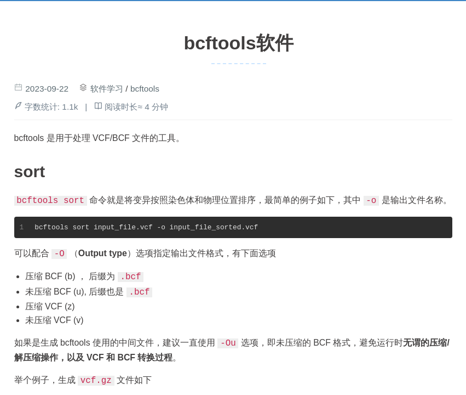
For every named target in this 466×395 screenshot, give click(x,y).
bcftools (144, 88)
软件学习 (106, 88)
